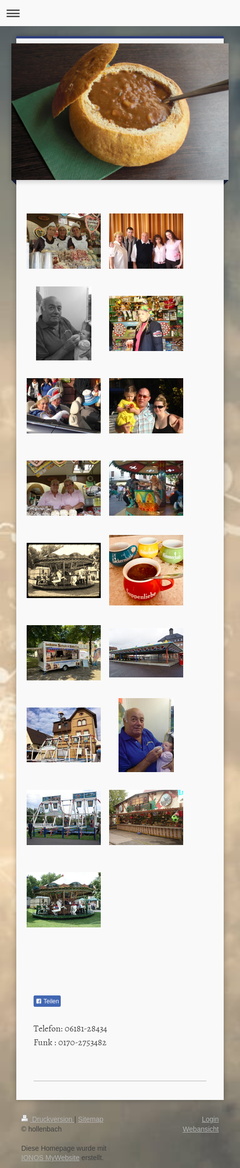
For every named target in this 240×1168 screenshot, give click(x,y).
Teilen (47, 1001)
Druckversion (47, 1119)
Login (210, 1119)
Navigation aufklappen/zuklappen (120, 13)
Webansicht (201, 1129)
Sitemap (90, 1119)
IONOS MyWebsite (50, 1158)
